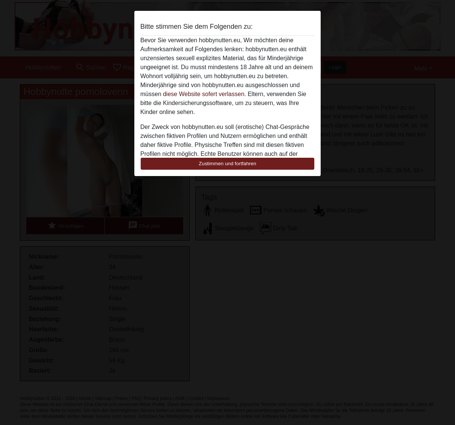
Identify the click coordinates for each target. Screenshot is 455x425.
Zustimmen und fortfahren (227, 163)
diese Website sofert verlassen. (204, 94)
